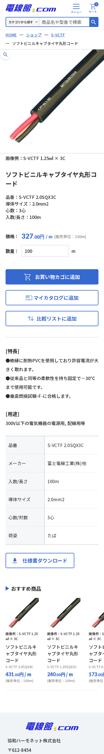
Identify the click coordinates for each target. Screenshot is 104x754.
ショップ (34, 35)
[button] (5, 54)
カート (93, 9)
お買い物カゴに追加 (57, 276)
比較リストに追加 (57, 318)
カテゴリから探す (21, 22)
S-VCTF (58, 35)
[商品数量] (45, 251)
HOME (11, 35)
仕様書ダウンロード (44, 560)
